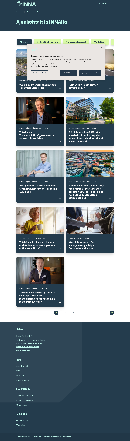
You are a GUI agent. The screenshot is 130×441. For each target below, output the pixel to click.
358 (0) (26, 343)
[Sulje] (101, 47)
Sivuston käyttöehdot (52, 437)
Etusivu (19, 12)
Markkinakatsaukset (76, 42)
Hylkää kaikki (69, 73)
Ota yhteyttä (22, 366)
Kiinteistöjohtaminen (47, 42)
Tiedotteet (99, 42)
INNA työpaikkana (25, 400)
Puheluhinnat (23, 350)
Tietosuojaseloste (23, 437)
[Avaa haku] (103, 3)
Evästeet (67, 437)
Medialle (20, 375)
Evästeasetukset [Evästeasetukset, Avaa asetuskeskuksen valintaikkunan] (39, 73)
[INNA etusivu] (26, 3)
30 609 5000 (36, 343)
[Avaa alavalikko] (112, 4)
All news (24, 42)
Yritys (18, 371)
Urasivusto (21, 405)
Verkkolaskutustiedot (27, 346)
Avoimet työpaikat (25, 395)
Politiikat (37, 437)
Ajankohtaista (22, 380)
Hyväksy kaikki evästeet (90, 73)
